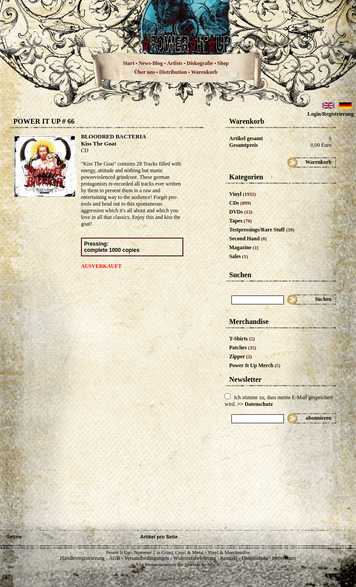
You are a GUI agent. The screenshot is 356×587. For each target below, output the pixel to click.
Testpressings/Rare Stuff (261, 230)
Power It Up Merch (254, 365)
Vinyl (242, 194)
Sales (238, 256)
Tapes (240, 221)
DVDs (240, 212)
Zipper (240, 356)
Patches (242, 347)
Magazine (244, 247)
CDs (240, 203)
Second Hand (248, 238)
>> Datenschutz (255, 404)
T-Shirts (242, 339)
